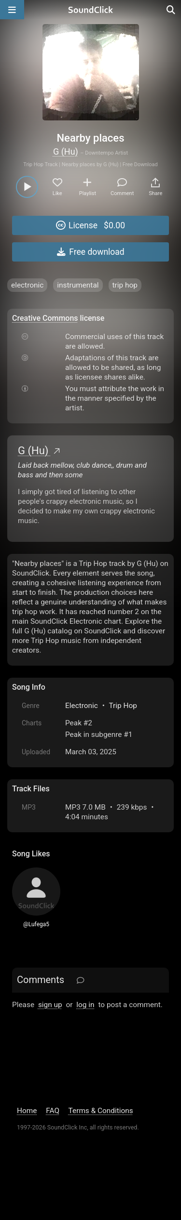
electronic (27, 285)
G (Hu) (65, 151)
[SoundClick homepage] (90, 9)
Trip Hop (123, 705)
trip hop (125, 285)
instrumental (77, 285)
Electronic (81, 705)
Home (27, 1110)
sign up (50, 1004)
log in (85, 1004)
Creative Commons (45, 318)
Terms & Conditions (101, 1110)
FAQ (52, 1110)
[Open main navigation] (12, 9)
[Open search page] (171, 9)
